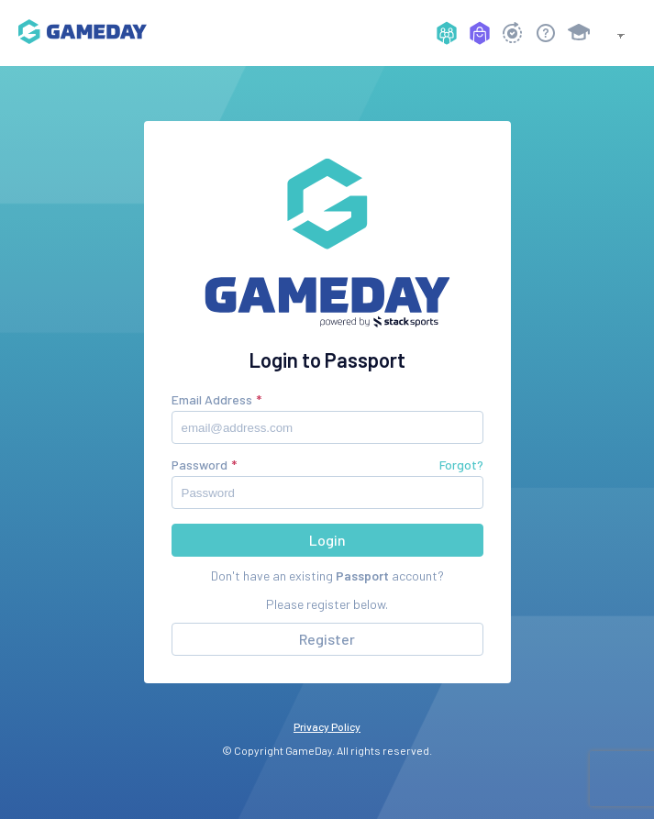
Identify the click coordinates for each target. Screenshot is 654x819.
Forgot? (461, 464)
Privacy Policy (327, 726)
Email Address (212, 399)
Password (199, 464)
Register (327, 638)
